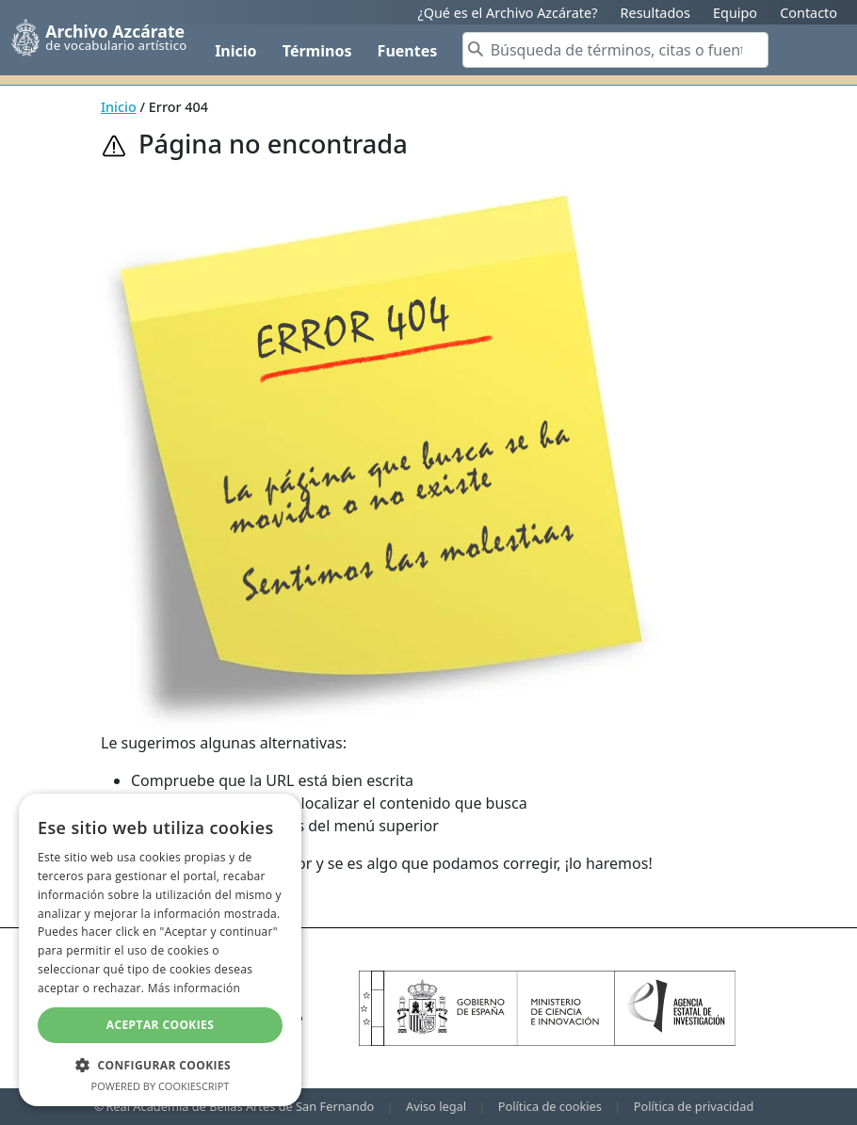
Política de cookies (550, 1106)
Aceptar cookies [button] (160, 1025)
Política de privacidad (694, 1106)
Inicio (235, 50)
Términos (317, 50)
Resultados (655, 13)
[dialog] (160, 950)
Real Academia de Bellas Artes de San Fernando (239, 1106)
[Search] (615, 50)
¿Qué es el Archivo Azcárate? (507, 13)
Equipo (735, 13)
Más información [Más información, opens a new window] (194, 988)
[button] (160, 1064)
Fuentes (408, 50)
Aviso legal (436, 1106)
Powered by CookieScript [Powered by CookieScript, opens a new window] (160, 1086)
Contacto (808, 13)
